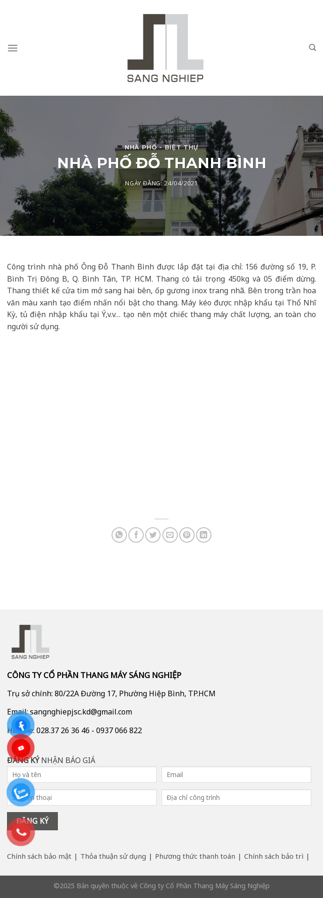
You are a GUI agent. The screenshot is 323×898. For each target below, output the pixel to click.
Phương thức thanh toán (195, 856)
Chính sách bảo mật (39, 856)
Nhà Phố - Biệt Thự (161, 147)
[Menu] (12, 47)
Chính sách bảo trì (273, 856)
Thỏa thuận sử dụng (113, 856)
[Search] (312, 48)
